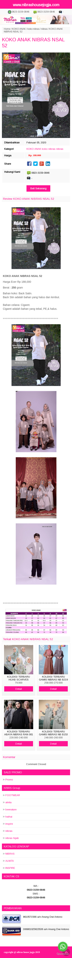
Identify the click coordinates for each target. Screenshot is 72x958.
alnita (8, 802)
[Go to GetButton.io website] (63, 954)
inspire (9, 823)
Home (7, 29)
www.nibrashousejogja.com (36, 5)
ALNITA (9, 860)
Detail (18, 688)
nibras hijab (12, 838)
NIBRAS (10, 853)
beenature (11, 809)
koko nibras (33, 29)
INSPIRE (10, 868)
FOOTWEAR (12, 795)
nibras (44, 29)
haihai (8, 816)
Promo (9, 779)
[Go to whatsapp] (63, 946)
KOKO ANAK (19, 29)
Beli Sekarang (38, 188)
